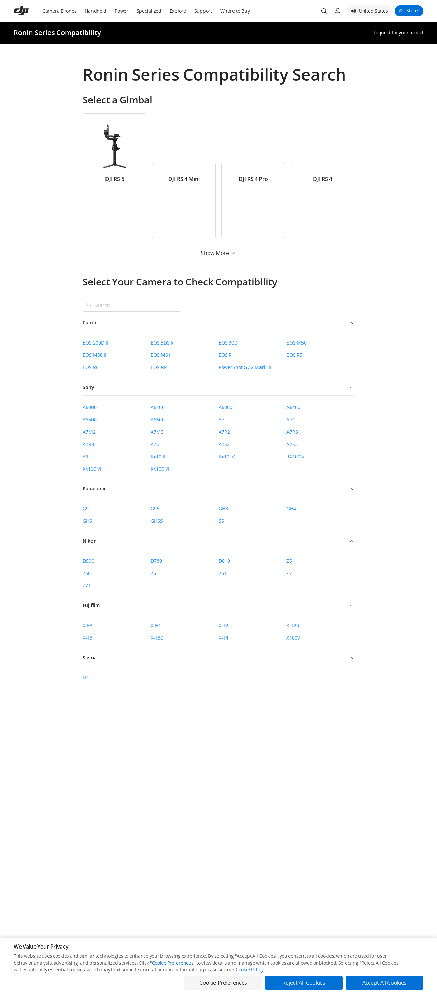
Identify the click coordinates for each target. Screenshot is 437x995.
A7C (290, 419)
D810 (224, 561)
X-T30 (157, 637)
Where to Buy (235, 11)
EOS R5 (294, 355)
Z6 (153, 573)
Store (412, 10)
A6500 (90, 419)
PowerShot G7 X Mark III (244, 367)
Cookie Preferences (173, 962)
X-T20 (292, 625)
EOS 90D (228, 342)
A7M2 (89, 432)
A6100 (158, 407)
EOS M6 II (161, 355)
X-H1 (156, 625)
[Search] (324, 11)
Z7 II (87, 585)
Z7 (289, 573)
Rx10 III (159, 456)
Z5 (289, 561)
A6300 (225, 407)
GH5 (87, 521)
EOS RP (159, 367)
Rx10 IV (226, 456)
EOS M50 (296, 342)
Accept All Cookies (384, 982)
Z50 (87, 573)
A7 (221, 419)
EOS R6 (91, 367)
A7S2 (224, 444)
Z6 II (223, 573)
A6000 (90, 407)
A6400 (293, 407)
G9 (86, 508)
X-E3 (88, 625)
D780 (156, 561)
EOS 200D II (95, 342)
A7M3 (157, 432)
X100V (293, 637)
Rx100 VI (92, 468)
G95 (155, 508)
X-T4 (223, 637)
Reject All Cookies (303, 982)
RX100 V (295, 456)
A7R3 (292, 432)
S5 (221, 521)
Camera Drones (59, 11)
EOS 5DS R (162, 342)
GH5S (157, 521)
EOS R (225, 355)
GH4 (291, 508)
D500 (88, 561)
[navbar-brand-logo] (29, 11)
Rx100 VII (161, 468)
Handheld (96, 11)
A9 (85, 456)
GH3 (223, 508)
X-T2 (223, 625)
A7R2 (224, 432)
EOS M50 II (95, 355)
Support (203, 11)
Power (121, 11)
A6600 (158, 419)
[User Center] (337, 11)
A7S (155, 444)
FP (85, 677)
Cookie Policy (249, 969)
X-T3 (88, 637)
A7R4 (88, 444)
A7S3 (292, 444)
